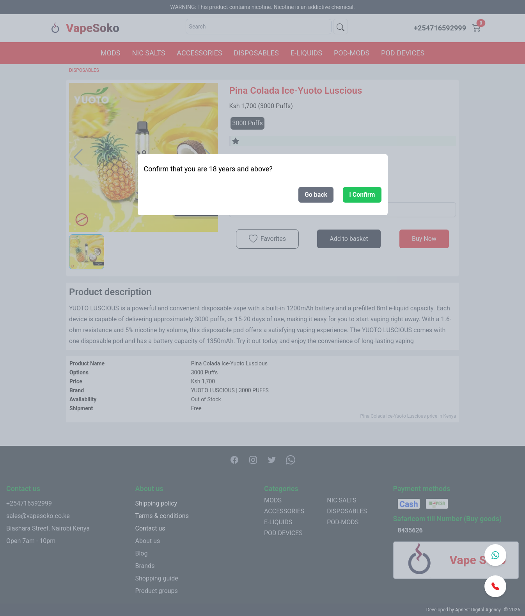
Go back (316, 194)
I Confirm (362, 194)
